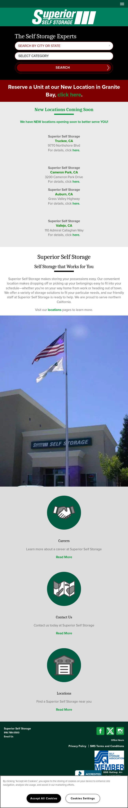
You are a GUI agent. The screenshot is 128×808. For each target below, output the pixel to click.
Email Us (8, 736)
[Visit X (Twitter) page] (110, 731)
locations (54, 310)
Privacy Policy (77, 746)
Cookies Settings (83, 798)
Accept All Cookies (43, 798)
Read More (64, 557)
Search (63, 67)
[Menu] (122, 4)
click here (69, 94)
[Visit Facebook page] (100, 731)
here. (76, 150)
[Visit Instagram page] (120, 731)
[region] (64, 791)
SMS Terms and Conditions (107, 746)
